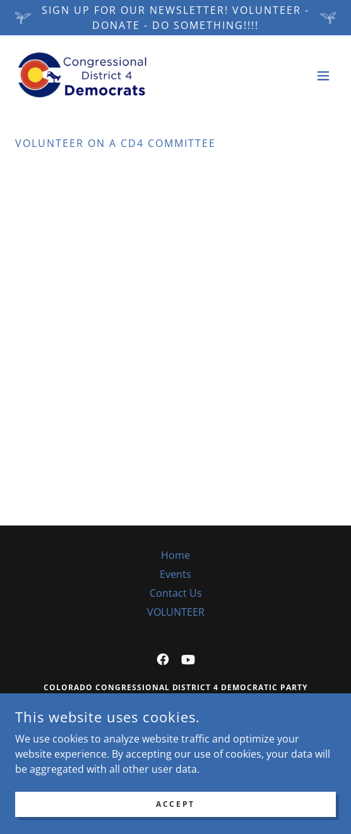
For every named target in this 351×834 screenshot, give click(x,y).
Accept (175, 804)
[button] (323, 75)
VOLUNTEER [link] (176, 612)
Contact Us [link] (176, 593)
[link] (82, 75)
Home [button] (175, 555)
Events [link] (175, 574)
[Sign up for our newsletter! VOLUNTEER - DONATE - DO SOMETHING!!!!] (175, 18)
